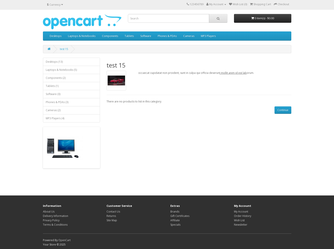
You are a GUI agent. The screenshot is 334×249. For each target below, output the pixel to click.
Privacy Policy (51, 220)
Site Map (112, 220)
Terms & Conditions (55, 225)
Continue (282, 110)
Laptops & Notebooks (81, 36)
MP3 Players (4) (55, 118)
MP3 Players (208, 36)
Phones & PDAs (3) (57, 102)
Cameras (188, 36)
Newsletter (240, 225)
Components (110, 36)
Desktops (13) (54, 62)
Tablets (129, 36)
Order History (242, 216)
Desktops (55, 36)
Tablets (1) (52, 86)
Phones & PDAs (167, 36)
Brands (174, 211)
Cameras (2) (53, 110)
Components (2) (56, 78)
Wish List (239, 220)
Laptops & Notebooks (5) (61, 70)
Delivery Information (55, 216)
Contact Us (113, 211)
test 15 (64, 49)
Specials (175, 225)
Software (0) (53, 94)
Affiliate (175, 220)
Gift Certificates (179, 216)
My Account (241, 211)
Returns (111, 216)
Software (145, 36)
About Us (48, 211)
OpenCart (64, 240)
